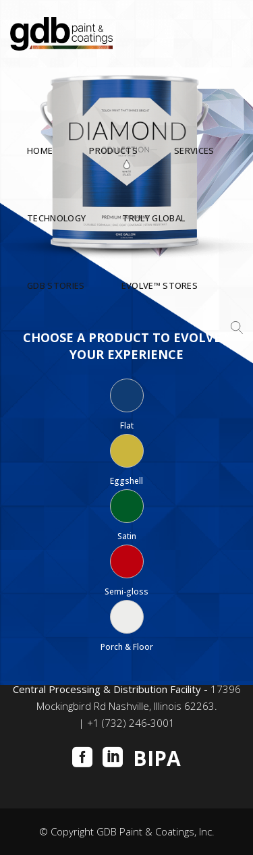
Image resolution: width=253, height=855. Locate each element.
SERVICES (194, 151)
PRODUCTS (113, 151)
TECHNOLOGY (56, 219)
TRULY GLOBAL (153, 219)
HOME (40, 151)
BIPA (157, 758)
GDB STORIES (56, 286)
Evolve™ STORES (159, 286)
